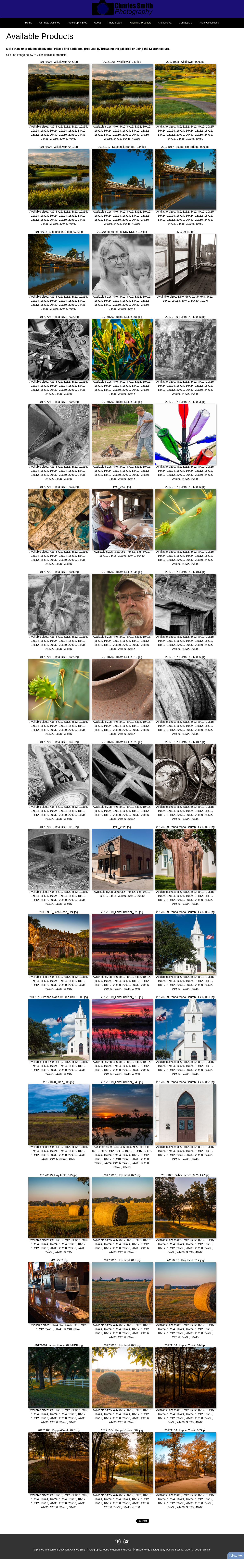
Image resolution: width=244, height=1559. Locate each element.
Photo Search (115, 22)
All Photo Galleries (49, 22)
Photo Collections (209, 22)
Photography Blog (77, 22)
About (97, 22)
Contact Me (185, 22)
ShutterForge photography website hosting (159, 1549)
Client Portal (165, 22)
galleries (125, 48)
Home (28, 22)
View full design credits (197, 1549)
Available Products (140, 22)
